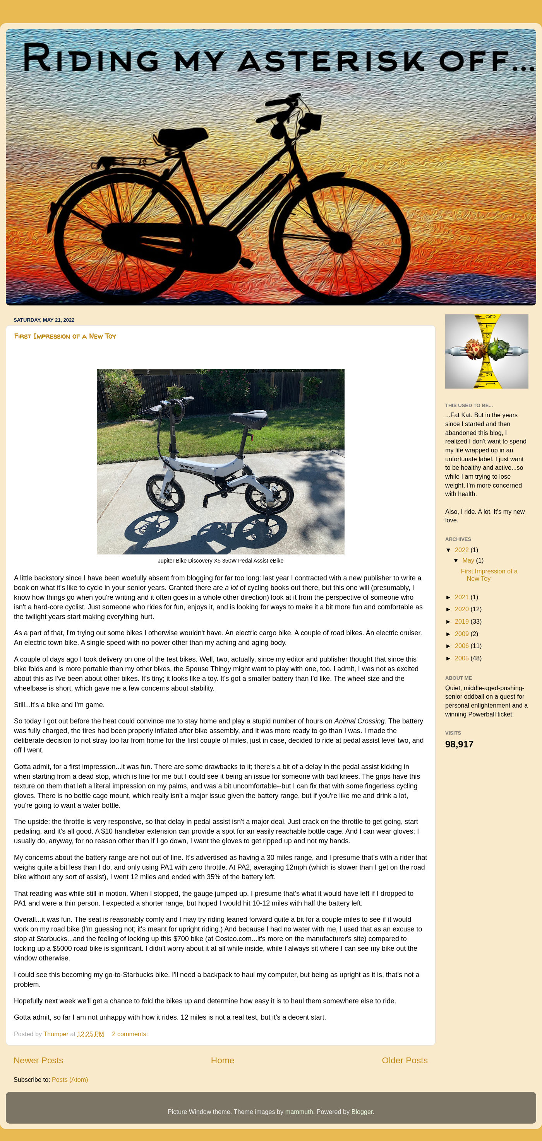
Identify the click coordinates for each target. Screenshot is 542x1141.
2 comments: (130, 1033)
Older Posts (405, 1060)
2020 (463, 608)
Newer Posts (38, 1060)
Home (222, 1060)
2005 (463, 658)
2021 (463, 597)
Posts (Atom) (70, 1079)
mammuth (299, 1111)
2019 (463, 621)
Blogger (362, 1111)
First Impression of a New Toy (65, 336)
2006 (463, 645)
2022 (463, 549)
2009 (463, 633)
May (469, 560)
